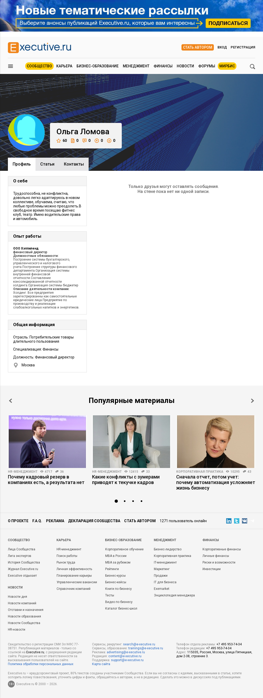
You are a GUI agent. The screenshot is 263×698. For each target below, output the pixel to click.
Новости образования (24, 616)
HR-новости (16, 629)
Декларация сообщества (94, 521)
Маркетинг (162, 569)
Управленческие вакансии (77, 582)
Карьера (64, 66)
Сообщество (39, 66)
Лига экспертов (19, 556)
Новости (185, 66)
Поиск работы (67, 556)
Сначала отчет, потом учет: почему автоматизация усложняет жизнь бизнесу (215, 482)
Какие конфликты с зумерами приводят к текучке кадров (126, 479)
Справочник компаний (73, 589)
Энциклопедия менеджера (174, 595)
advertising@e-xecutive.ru (126, 652)
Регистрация (243, 47)
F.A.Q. (37, 521)
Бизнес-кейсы (115, 582)
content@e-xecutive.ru (124, 656)
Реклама (55, 521)
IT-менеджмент (165, 562)
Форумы (206, 66)
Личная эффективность (74, 569)
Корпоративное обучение (124, 549)
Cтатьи (47, 164)
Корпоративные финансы (222, 549)
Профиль (22, 164)
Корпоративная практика (199, 471)
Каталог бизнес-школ (121, 608)
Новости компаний (22, 603)
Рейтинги (112, 569)
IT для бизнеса (165, 582)
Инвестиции (212, 569)
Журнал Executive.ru (23, 569)
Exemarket (161, 589)
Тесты (109, 595)
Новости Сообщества (24, 623)
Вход (222, 47)
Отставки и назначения (25, 610)
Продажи (161, 575)
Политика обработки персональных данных (40, 664)
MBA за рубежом (117, 562)
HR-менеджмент (23, 471)
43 (249, 471)
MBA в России (116, 556)
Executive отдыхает (22, 575)
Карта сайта (101, 664)
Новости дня (17, 597)
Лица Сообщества (21, 549)
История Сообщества (24, 562)
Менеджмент (136, 66)
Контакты (74, 164)
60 (62, 140)
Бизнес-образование (98, 66)
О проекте (18, 521)
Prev (10, 400)
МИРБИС (227, 66)
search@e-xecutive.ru (139, 644)
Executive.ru (35, 652)
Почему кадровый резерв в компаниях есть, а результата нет (46, 479)
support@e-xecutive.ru (127, 660)
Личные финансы (216, 556)
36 (62, 471)
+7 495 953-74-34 (229, 644)
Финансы (163, 66)
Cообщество (19, 540)
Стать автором (197, 47)
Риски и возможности (219, 562)
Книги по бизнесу (118, 589)
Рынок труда (66, 562)
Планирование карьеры (74, 575)
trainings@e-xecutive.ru (145, 648)
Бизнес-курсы (115, 575)
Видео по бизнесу (119, 602)
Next (252, 400)
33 (148, 471)
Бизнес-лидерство (167, 549)
